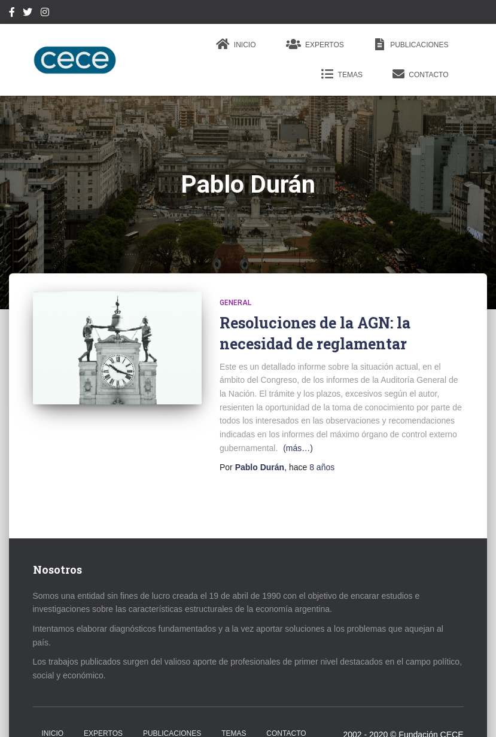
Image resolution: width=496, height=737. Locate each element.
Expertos (315, 44)
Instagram (45, 14)
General (235, 303)
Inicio (236, 44)
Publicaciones (411, 44)
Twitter (27, 14)
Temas (341, 74)
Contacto (420, 74)
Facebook (12, 14)
